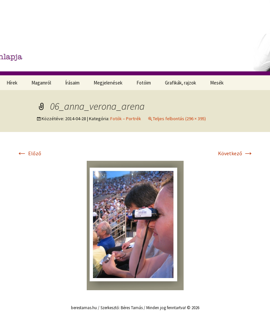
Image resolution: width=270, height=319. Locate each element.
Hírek (12, 83)
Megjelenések (108, 83)
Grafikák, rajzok (180, 83)
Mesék (217, 83)
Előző (29, 153)
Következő (236, 153)
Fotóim (143, 83)
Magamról (41, 83)
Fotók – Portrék (125, 119)
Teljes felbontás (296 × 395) (179, 119)
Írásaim (72, 83)
